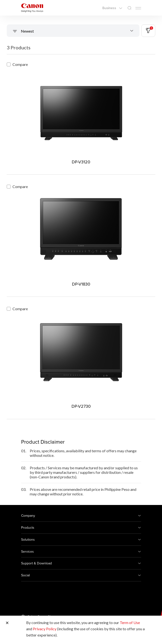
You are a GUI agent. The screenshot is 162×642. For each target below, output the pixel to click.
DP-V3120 (81, 162)
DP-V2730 (81, 406)
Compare (17, 64)
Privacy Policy (44, 628)
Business (109, 8)
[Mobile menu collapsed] (138, 8)
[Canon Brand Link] (32, 7)
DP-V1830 (81, 284)
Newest (27, 31)
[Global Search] (129, 8)
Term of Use (130, 622)
